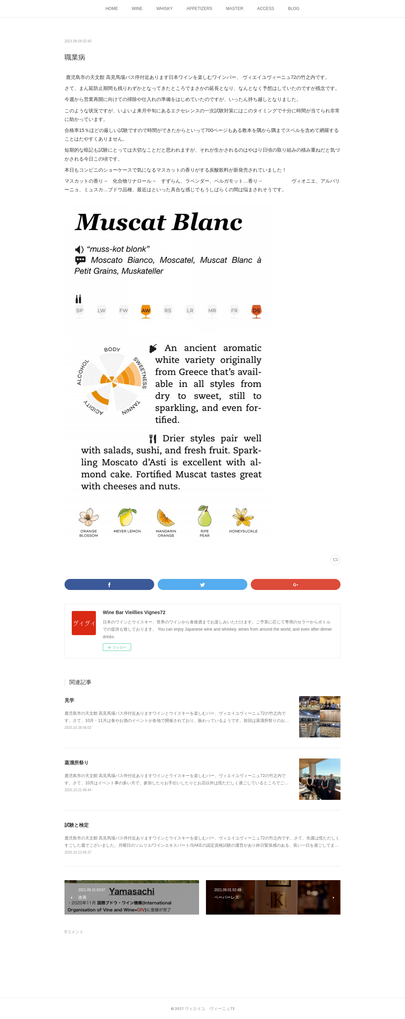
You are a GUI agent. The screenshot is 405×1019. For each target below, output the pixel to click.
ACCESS (265, 8)
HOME (112, 8)
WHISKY (164, 8)
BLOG (293, 8)
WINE (137, 8)
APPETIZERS (200, 8)
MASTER (234, 8)
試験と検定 (77, 825)
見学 (69, 700)
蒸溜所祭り (77, 762)
